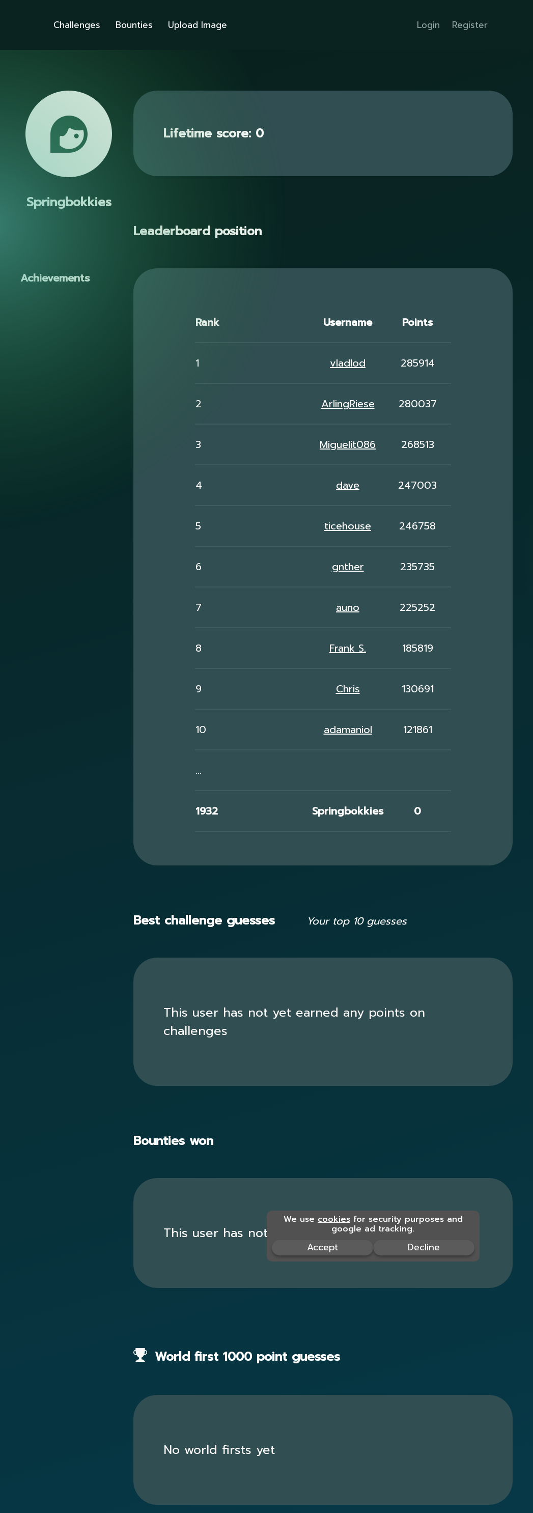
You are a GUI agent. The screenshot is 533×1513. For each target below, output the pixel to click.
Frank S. (347, 648)
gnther (348, 566)
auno (347, 607)
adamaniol (348, 729)
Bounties (134, 25)
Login (428, 25)
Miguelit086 (348, 444)
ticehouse (347, 526)
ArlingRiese (348, 403)
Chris (348, 688)
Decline (423, 1247)
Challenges (76, 25)
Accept (322, 1247)
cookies (334, 1219)
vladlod (348, 363)
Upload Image (197, 25)
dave (347, 485)
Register (470, 25)
